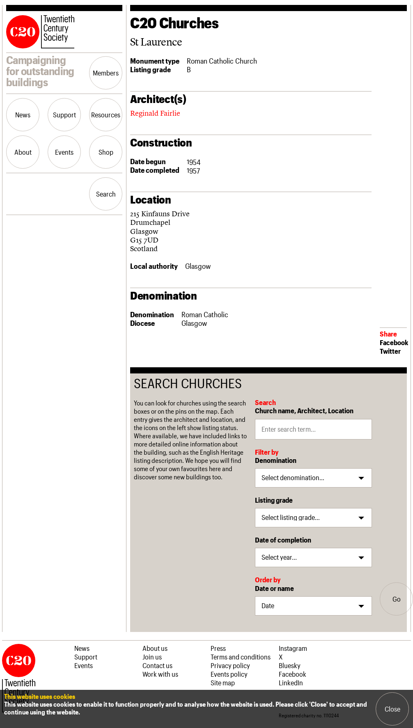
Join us (152, 656)
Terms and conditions (241, 656)
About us (154, 648)
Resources (105, 114)
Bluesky (290, 665)
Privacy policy (230, 665)
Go (396, 599)
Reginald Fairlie (155, 113)
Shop (106, 152)
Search (106, 194)
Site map (223, 682)
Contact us (157, 665)
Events (64, 152)
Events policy (229, 674)
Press (218, 648)
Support (64, 114)
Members (106, 73)
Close (392, 709)
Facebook (394, 342)
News (22, 114)
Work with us (160, 674)
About (23, 152)
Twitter (390, 351)
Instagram (293, 648)
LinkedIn (291, 682)
